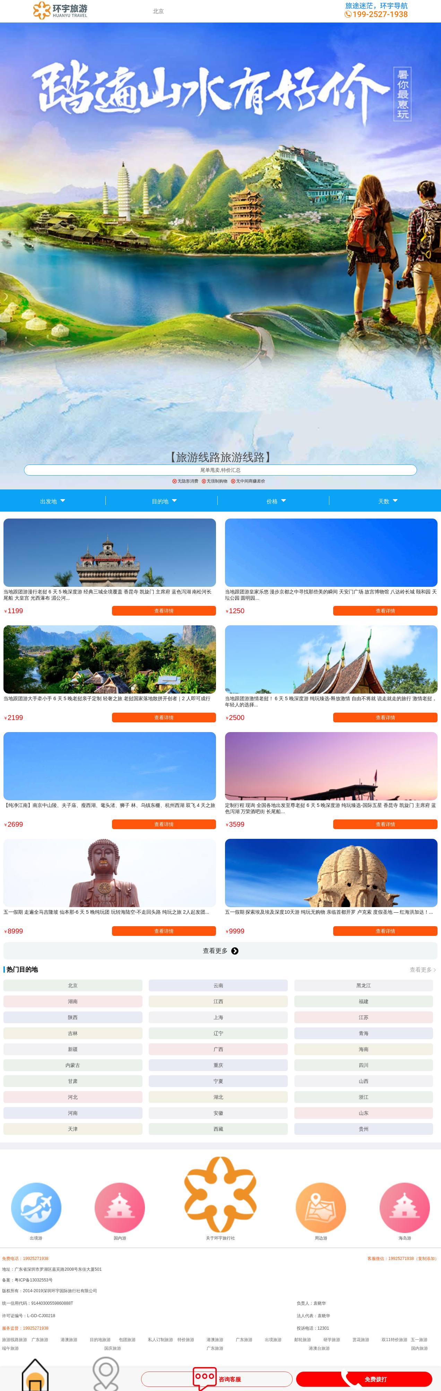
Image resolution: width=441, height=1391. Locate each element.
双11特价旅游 (394, 1339)
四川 (364, 1065)
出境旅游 (273, 1339)
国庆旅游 (112, 1348)
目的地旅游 (100, 1339)
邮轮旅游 (302, 1339)
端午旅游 (10, 1348)
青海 (364, 1033)
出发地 (52, 500)
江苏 (364, 1017)
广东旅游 (40, 1339)
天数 (388, 500)
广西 (218, 1049)
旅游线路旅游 (14, 1339)
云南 (218, 985)
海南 (364, 1049)
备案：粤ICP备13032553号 (27, 1280)
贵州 (364, 1129)
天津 (73, 1129)
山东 (364, 1113)
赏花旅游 (361, 1339)
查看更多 (221, 951)
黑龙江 (363, 985)
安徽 (218, 1113)
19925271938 (35, 1328)
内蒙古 (73, 1065)
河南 (73, 1113)
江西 (218, 1001)
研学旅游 (331, 1339)
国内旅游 (419, 1348)
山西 (364, 1081)
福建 (364, 1001)
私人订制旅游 (160, 1339)
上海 (218, 1017)
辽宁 (218, 1033)
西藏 (218, 1129)
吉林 (73, 1033)
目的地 (164, 500)
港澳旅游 (69, 1339)
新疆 (73, 1049)
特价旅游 (186, 1339)
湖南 (73, 1001)
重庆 (218, 1065)
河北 (73, 1097)
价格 (276, 500)
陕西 (73, 1017)
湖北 (218, 1097)
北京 (73, 985)
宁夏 (218, 1081)
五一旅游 (419, 1339)
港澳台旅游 (319, 1348)
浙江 (364, 1097)
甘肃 (73, 1081)
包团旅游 (127, 1339)
